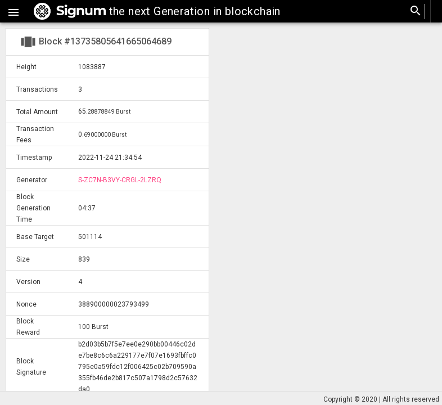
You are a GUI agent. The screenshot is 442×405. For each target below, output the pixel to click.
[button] (13, 11)
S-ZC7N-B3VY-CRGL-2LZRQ (119, 180)
